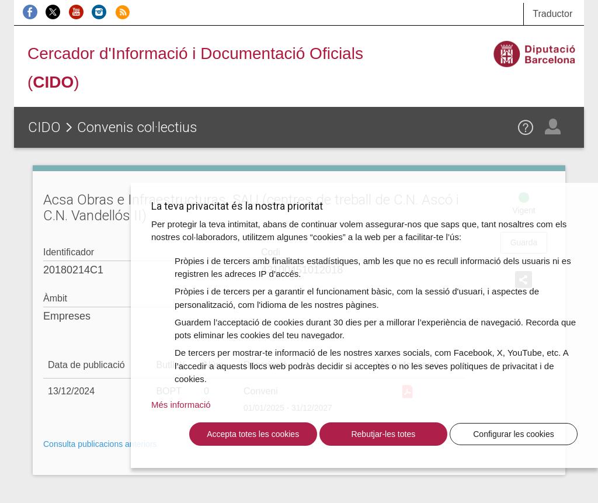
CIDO (44, 127)
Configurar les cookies (513, 434)
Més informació (181, 405)
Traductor (552, 14)
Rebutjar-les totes (383, 434)
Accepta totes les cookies (253, 434)
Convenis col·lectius (137, 127)
